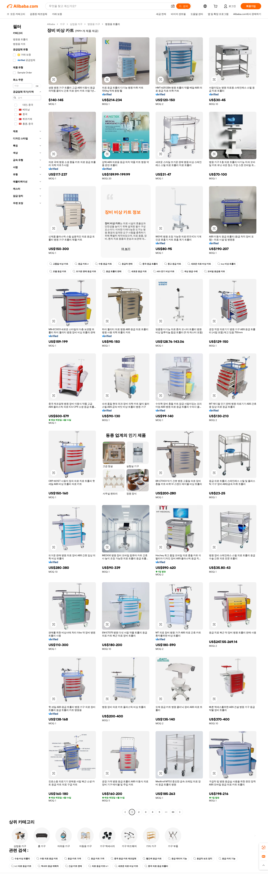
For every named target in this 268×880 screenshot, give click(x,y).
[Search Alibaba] (108, 6)
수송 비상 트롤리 (20, 858)
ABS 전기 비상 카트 (163, 271)
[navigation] (26, 419)
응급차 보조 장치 (202, 858)
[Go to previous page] (125, 812)
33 (173, 812)
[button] (173, 6)
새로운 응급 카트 (137, 271)
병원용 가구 (94, 24)
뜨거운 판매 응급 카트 (84, 271)
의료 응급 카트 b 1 (98, 866)
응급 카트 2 (82, 264)
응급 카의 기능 (227, 858)
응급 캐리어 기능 (177, 858)
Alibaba (51, 24)
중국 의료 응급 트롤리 (156, 866)
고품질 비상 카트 (58, 264)
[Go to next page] (180, 812)
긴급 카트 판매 (73, 866)
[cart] (216, 6)
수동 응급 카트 (103, 264)
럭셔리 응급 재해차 (48, 866)
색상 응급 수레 (189, 271)
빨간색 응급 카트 (152, 858)
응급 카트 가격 (72, 858)
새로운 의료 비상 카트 (199, 264)
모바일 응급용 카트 (214, 271)
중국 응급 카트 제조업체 (123, 858)
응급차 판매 (125, 264)
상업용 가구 (76, 24)
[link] (263, 847)
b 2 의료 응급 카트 (21, 866)
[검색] (183, 6)
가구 (62, 24)
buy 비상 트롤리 (226, 264)
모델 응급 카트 (57, 271)
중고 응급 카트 (172, 264)
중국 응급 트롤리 (148, 264)
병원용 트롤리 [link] (112, 24)
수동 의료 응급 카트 (47, 858)
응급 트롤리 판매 (112, 271)
